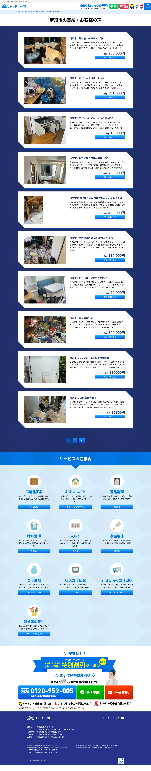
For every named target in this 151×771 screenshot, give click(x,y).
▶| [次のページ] (82, 440)
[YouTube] (122, 718)
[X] (108, 718)
